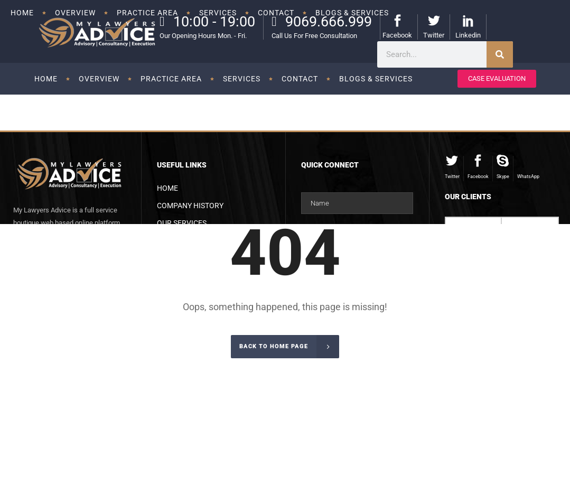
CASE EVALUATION (497, 78)
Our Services (182, 223)
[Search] (500, 54)
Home (167, 188)
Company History (190, 205)
